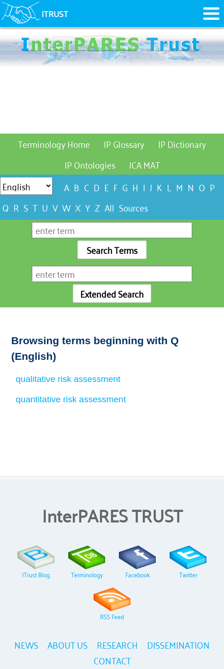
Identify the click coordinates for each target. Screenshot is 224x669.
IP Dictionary (182, 143)
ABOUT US (67, 644)
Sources (133, 207)
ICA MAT (144, 164)
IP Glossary (124, 143)
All (109, 207)
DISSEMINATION (178, 644)
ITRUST (54, 13)
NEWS (26, 644)
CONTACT (112, 660)
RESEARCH (117, 644)
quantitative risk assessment (71, 399)
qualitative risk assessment (68, 379)
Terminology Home (54, 143)
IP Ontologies (90, 164)
